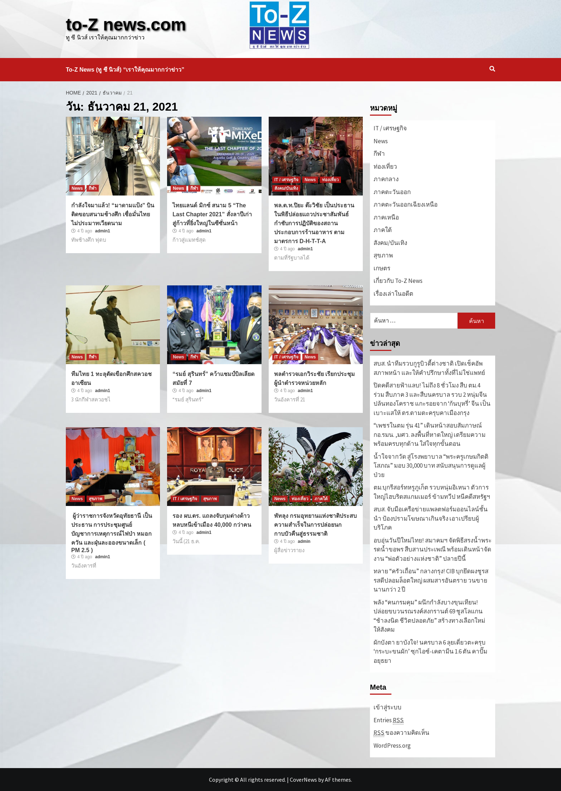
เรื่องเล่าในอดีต (393, 294)
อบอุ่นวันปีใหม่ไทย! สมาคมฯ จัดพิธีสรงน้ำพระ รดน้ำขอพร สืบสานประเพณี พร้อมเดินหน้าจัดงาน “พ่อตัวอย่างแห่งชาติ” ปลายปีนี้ (433, 549)
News (77, 188)
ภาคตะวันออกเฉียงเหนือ (406, 204)
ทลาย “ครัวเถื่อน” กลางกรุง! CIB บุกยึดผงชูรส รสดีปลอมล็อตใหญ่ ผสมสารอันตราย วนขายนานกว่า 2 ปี (431, 580)
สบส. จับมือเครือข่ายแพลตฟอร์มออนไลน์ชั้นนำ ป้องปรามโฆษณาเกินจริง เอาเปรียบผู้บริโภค (431, 518)
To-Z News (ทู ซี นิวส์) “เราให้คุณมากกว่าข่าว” (125, 70)
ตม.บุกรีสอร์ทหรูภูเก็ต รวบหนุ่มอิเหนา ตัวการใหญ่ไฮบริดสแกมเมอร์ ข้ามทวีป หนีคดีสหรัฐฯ (432, 492)
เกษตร (382, 268)
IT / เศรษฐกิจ (286, 179)
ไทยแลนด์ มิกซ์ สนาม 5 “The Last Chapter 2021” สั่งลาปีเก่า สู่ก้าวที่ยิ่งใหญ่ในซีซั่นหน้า (212, 214)
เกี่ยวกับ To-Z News (398, 281)
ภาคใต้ (321, 498)
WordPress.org (392, 745)
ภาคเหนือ (386, 217)
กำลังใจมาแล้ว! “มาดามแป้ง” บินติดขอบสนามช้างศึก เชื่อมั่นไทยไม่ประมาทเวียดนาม (112, 214)
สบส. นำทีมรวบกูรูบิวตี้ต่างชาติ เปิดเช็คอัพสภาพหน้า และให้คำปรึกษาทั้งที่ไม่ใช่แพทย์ (429, 368)
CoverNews (303, 779)
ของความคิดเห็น (401, 733)
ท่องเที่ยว (330, 179)
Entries (389, 720)
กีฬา (93, 188)
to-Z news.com (126, 24)
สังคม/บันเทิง (286, 188)
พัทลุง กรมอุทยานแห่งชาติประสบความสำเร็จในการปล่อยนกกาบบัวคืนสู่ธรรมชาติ (315, 525)
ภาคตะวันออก (392, 192)
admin (304, 541)
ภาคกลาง (386, 179)
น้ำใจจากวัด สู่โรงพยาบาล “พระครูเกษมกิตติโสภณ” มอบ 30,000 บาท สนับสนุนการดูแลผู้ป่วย (431, 466)
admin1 (102, 230)
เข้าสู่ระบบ (387, 707)
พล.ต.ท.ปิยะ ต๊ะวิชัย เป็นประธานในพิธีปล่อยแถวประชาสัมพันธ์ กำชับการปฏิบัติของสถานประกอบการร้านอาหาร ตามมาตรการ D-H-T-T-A (314, 223)
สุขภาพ (95, 498)
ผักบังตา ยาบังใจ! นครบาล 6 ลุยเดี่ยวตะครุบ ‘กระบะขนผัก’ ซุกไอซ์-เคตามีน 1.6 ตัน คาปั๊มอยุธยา (430, 651)
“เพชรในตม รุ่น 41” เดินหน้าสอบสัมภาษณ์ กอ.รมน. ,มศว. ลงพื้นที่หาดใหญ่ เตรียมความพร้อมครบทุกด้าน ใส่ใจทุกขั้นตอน (430, 434)
